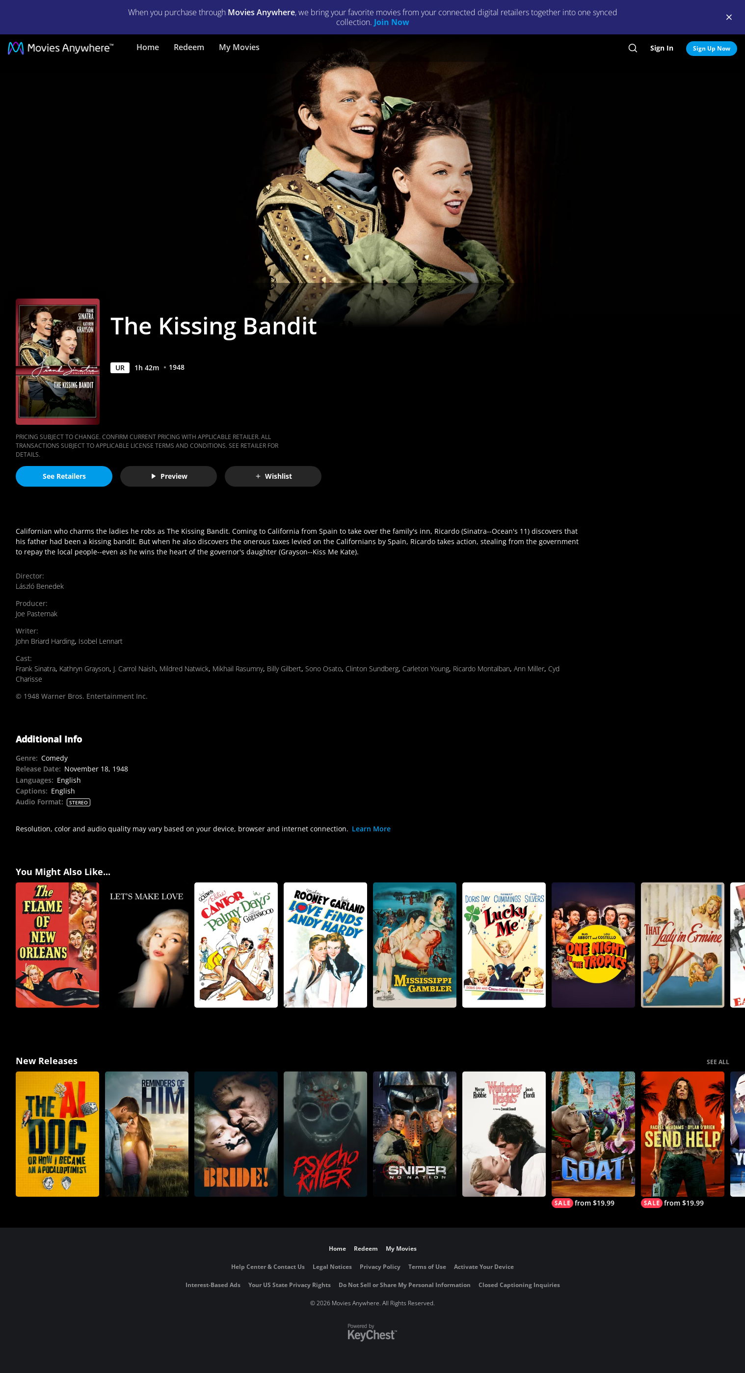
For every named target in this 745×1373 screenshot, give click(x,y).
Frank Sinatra (35, 668)
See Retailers (64, 476)
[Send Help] (682, 1139)
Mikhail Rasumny (238, 668)
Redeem (189, 47)
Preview (168, 476)
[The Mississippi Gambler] (414, 945)
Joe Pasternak (36, 613)
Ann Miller (529, 668)
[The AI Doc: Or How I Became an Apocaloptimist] (57, 1134)
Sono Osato (323, 668)
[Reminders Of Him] (146, 1134)
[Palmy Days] (236, 945)
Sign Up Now (711, 48)
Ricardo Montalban (481, 668)
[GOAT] (593, 1139)
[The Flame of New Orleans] (57, 945)
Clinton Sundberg (372, 668)
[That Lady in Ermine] (682, 945)
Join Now (391, 22)
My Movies (239, 47)
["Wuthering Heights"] (504, 1134)
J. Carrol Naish (134, 668)
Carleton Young (425, 668)
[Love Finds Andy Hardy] (325, 945)
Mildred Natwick (184, 668)
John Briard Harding (45, 641)
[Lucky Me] (504, 945)
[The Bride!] (236, 1134)
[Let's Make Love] (146, 945)
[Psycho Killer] (325, 1134)
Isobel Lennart (101, 641)
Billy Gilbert (284, 668)
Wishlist (273, 476)
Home (147, 47)
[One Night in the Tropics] (593, 945)
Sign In (661, 48)
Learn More (371, 828)
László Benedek (40, 586)
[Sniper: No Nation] (414, 1134)
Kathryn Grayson (84, 668)
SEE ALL (718, 1062)
